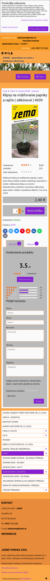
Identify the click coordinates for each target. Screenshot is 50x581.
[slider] (26, 165)
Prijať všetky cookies (38, 28)
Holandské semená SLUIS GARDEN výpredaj (23, 481)
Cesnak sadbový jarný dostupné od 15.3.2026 (24, 412)
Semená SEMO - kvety (12, 467)
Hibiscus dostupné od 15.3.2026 (18, 444)
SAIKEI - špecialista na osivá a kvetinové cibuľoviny (18, 59)
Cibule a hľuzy (26, 431)
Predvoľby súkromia (9, 568)
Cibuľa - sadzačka (11, 417)
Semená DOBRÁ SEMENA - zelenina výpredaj (23, 458)
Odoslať (39, 401)
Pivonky (6, 439)
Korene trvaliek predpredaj (26, 449)
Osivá (26, 453)
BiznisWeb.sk (25, 578)
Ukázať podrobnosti (10, 27)
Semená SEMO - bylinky (13, 462)
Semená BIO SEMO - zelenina (16, 476)
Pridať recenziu (25, 279)
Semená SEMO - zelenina (25, 472)
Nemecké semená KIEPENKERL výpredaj (21, 485)
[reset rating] (26, 390)
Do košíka (35, 210)
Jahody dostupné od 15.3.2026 (17, 426)
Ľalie (26, 435)
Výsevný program (26, 490)
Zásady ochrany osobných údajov (15, 572)
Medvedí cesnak (10, 421)
